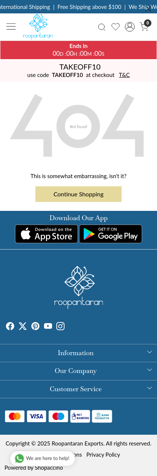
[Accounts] (129, 27)
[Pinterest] (35, 327)
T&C (124, 74)
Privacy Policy (103, 454)
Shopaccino (49, 467)
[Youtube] (48, 327)
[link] (102, 26)
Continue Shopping (79, 193)
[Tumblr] (68, 327)
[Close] (148, 8)
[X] (22, 327)
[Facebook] (10, 327)
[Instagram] (60, 327)
